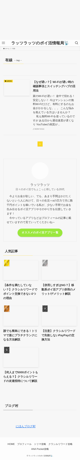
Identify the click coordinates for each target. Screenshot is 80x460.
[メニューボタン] (3, 43)
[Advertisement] (40, 20)
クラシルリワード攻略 (60, 444)
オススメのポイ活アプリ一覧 (40, 232)
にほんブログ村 (19, 426)
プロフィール (24, 444)
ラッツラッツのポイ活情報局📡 (40, 43)
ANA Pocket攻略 (40, 449)
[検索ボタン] (76, 43)
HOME (11, 444)
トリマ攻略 (40, 444)
